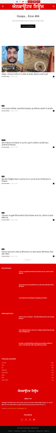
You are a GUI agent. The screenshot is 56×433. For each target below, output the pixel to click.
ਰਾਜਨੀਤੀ (3, 140)
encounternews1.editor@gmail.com (17, 408)
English (30, 1)
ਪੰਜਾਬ (3, 71)
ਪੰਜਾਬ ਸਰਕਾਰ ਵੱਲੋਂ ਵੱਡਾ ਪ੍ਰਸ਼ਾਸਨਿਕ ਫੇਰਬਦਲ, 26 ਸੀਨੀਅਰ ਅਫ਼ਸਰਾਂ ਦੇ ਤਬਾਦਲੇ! (27, 109)
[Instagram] (20, 2)
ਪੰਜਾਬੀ (38, 1)
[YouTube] (23, 2)
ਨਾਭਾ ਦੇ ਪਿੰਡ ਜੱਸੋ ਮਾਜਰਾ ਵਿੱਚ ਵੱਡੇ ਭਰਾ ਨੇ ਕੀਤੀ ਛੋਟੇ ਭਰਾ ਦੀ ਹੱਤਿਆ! (33, 298)
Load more (28, 259)
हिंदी (34, 1)
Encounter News (5, 76)
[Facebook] (17, 2)
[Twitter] (26, 2)
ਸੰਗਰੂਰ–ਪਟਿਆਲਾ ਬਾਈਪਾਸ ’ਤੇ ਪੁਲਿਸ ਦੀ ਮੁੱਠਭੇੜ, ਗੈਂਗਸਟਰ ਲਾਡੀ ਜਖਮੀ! (25, 74)
